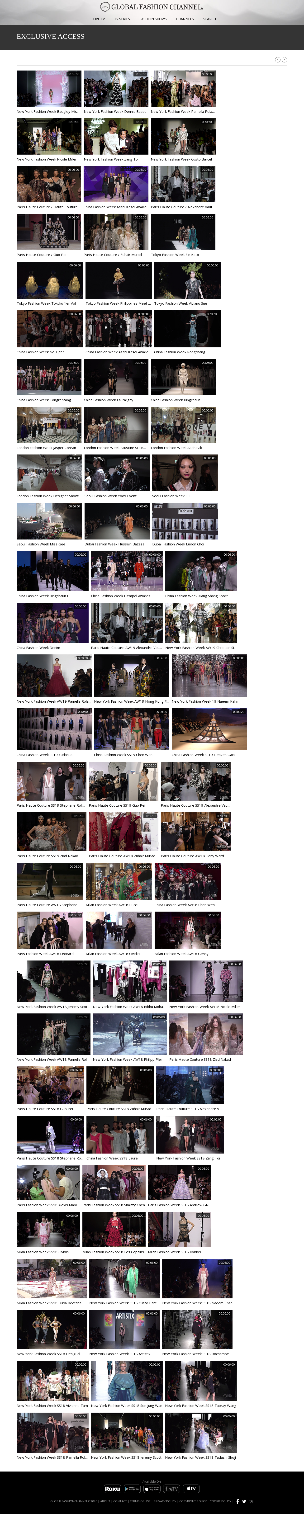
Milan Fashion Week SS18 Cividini (43, 1251)
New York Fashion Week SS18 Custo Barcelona (127, 1303)
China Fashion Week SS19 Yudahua (44, 754)
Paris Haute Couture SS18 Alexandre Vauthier (193, 1108)
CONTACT (120, 1501)
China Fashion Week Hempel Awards (120, 595)
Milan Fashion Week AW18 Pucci (112, 904)
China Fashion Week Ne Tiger (40, 352)
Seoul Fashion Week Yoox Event (111, 495)
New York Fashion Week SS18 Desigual (48, 1353)
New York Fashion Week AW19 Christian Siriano (203, 647)
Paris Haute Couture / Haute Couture (47, 206)
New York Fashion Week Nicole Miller (47, 159)
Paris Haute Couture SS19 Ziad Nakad (47, 855)
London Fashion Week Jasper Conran (46, 447)
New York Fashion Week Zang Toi (111, 159)
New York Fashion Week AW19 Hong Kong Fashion (135, 701)
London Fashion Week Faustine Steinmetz (118, 447)
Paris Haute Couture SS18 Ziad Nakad (200, 1059)
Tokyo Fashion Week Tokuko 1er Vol (46, 303)
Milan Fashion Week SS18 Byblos (174, 1251)
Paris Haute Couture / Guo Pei (41, 254)
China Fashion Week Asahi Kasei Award (115, 206)
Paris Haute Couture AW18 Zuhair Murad (122, 855)
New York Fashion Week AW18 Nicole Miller (204, 1006)
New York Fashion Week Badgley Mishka (49, 111)
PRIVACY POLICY (165, 1501)
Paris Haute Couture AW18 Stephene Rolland (53, 904)
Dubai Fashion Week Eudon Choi (178, 544)
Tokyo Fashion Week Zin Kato (175, 254)
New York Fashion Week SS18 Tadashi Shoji (200, 1457)
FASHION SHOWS (153, 19)
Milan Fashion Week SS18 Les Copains (113, 1251)
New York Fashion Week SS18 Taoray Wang (200, 1405)
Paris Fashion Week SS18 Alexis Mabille (48, 1204)
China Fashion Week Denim (38, 647)
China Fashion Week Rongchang (179, 352)
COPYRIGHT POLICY (193, 1501)
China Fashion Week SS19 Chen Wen (123, 754)
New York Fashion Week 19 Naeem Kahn (205, 701)
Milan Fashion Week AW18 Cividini (113, 953)
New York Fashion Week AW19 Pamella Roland (55, 701)
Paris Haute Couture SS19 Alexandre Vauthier (198, 805)
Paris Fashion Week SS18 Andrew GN (178, 1204)
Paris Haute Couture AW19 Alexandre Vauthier (129, 647)
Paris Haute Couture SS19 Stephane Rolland (52, 805)
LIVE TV (99, 19)
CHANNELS (185, 19)
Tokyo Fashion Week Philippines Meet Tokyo (122, 303)
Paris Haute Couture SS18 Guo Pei (45, 1108)
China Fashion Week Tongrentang (44, 399)
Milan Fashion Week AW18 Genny (182, 953)
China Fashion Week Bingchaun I (42, 595)
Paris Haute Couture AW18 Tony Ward (192, 855)
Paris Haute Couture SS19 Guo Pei (117, 805)
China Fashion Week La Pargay (108, 399)
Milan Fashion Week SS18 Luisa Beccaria (49, 1303)
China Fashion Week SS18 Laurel (112, 1158)
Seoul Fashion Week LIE (171, 495)
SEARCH (209, 19)
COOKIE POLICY (220, 1501)
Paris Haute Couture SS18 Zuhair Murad (118, 1108)
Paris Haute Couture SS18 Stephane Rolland (52, 1158)
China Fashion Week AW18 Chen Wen (185, 904)
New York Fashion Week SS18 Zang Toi (188, 1158)
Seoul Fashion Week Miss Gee (41, 544)
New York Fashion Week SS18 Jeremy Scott (126, 1457)
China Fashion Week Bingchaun (175, 399)
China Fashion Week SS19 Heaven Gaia (203, 754)
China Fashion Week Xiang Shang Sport (196, 595)
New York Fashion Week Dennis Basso (115, 111)
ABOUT (105, 1501)
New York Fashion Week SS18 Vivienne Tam (52, 1405)
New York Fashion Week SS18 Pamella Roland (54, 1457)
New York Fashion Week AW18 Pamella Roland (55, 1059)
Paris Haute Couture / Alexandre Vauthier (184, 206)
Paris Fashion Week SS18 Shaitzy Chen (113, 1204)
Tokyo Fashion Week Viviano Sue (180, 303)
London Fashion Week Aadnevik (176, 447)
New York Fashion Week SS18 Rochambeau (197, 1353)
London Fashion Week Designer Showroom (52, 495)
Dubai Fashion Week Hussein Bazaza (114, 544)
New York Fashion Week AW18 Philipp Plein (128, 1059)
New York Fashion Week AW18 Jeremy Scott (53, 1006)
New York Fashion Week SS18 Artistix (119, 1353)
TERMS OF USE (140, 1501)
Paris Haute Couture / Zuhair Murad (113, 254)
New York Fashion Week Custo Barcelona (184, 159)
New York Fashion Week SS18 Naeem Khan (197, 1303)
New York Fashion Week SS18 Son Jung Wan (126, 1405)
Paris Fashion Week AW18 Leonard (45, 953)
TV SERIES (122, 19)
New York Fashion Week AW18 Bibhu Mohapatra (132, 1006)
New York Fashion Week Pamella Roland (183, 111)
